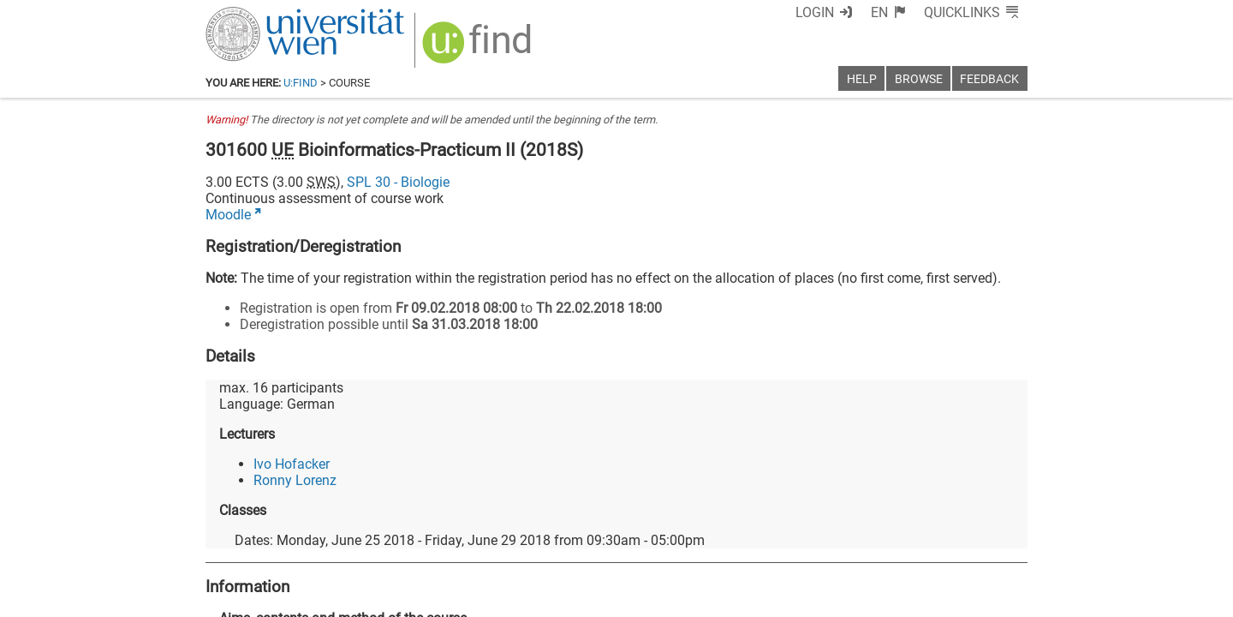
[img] (479, 48)
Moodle (228, 215)
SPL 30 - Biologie (398, 182)
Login (814, 12)
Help (862, 79)
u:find (300, 82)
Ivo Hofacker (291, 464)
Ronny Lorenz (295, 480)
